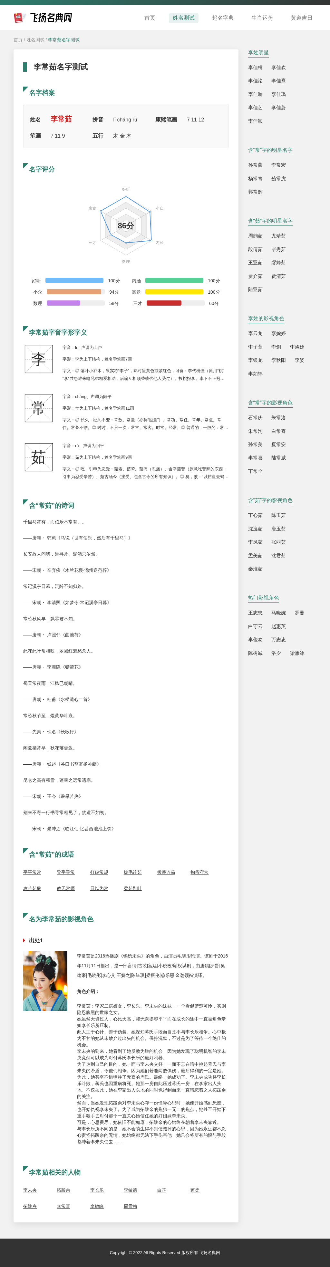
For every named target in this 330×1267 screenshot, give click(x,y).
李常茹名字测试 (64, 39)
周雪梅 (130, 1206)
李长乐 (97, 1190)
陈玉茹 (278, 515)
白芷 (161, 1190)
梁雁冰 (297, 653)
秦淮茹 (255, 568)
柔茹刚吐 (133, 888)
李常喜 (63, 1206)
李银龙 (255, 360)
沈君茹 (278, 555)
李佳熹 (278, 80)
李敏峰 (97, 1206)
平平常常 (32, 872)
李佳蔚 (278, 107)
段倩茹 (255, 249)
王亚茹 (255, 262)
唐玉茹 (278, 528)
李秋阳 (278, 360)
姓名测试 (184, 18)
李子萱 (255, 347)
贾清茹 (278, 276)
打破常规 (99, 872)
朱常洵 (255, 431)
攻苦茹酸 (32, 888)
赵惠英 (278, 626)
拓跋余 (63, 1190)
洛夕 (276, 653)
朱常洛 (278, 417)
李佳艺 (255, 107)
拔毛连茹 (133, 872)
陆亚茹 (255, 289)
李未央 (30, 1190)
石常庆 (255, 417)
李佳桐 (255, 67)
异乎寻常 (66, 872)
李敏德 (130, 1190)
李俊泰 (255, 639)
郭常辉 (255, 191)
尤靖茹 (278, 235)
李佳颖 (255, 121)
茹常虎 (278, 178)
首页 (149, 18)
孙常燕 (255, 165)
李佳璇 (255, 94)
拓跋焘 (30, 1206)
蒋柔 (194, 1190)
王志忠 (255, 612)
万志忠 (278, 639)
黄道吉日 (302, 18)
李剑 (276, 347)
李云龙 (255, 333)
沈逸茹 (255, 528)
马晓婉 (278, 612)
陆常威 (278, 457)
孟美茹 (255, 555)
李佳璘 (278, 94)
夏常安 (278, 444)
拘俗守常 (199, 872)
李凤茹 (255, 542)
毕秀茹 (278, 249)
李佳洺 (255, 80)
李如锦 (255, 373)
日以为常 (99, 888)
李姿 (300, 360)
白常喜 (278, 431)
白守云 (255, 626)
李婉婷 (278, 333)
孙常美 (255, 444)
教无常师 (66, 888)
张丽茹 (278, 542)
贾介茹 (255, 276)
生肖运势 (262, 18)
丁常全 (255, 471)
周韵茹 (255, 235)
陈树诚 (255, 653)
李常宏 (278, 165)
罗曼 (300, 612)
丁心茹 (255, 515)
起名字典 (223, 18)
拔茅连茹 (166, 872)
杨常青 (255, 178)
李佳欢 (278, 67)
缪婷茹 (278, 262)
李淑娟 (297, 347)
